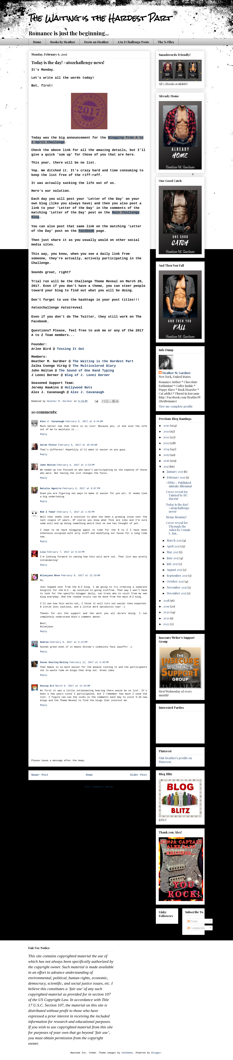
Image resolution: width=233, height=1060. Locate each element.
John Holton (48, 465)
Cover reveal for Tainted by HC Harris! (177, 495)
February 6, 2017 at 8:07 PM (81, 488)
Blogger (156, 1052)
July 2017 (173, 564)
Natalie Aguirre (50, 488)
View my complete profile (176, 406)
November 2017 (177, 587)
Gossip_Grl (47, 686)
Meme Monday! (176, 517)
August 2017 (175, 570)
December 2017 (177, 593)
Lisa (43, 552)
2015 (166, 455)
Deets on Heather (96, 42)
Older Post (138, 775)
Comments (196, 928)
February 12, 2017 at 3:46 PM (89, 662)
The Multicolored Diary (94, 366)
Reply (43, 434)
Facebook (86, 231)
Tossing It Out (70, 349)
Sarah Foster (48, 445)
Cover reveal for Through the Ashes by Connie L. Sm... (178, 528)
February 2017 (176, 477)
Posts (192, 921)
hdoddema (127, 1052)
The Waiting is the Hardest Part (100, 18)
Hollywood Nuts (78, 387)
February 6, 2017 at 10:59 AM (77, 445)
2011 (166, 431)
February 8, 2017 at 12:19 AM (80, 575)
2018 (166, 600)
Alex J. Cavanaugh (86, 392)
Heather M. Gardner (176, 373)
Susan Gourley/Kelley (54, 662)
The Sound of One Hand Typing (86, 370)
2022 (166, 624)
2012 (166, 437)
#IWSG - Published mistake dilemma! (179, 484)
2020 (167, 612)
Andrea (44, 642)
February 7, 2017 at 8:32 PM (65, 552)
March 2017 (174, 540)
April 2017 (173, 546)
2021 (166, 618)
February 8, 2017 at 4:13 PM (68, 642)
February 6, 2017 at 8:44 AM (84, 421)
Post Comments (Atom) (99, 787)
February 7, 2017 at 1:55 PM (75, 512)
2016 (166, 461)
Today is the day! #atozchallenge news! (177, 508)
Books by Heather (62, 42)
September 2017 (177, 575)
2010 (166, 425)
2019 (166, 606)
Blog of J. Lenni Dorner (87, 375)
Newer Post (39, 775)
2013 (166, 443)
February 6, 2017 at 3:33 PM (75, 465)
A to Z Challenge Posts (133, 42)
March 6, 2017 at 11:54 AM (72, 686)
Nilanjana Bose (50, 575)
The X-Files (166, 42)
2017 (166, 466)
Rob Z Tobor (48, 512)
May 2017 (173, 552)
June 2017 (173, 558)
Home (37, 42)
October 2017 (176, 581)
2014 (166, 449)
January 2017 (175, 471)
